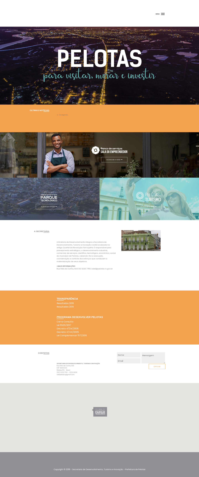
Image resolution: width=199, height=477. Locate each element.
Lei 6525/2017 (64, 325)
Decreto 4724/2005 (67, 328)
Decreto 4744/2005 (68, 332)
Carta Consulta (65, 321)
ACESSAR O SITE (114, 160)
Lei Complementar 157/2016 (72, 335)
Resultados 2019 (65, 306)
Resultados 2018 (65, 303)
